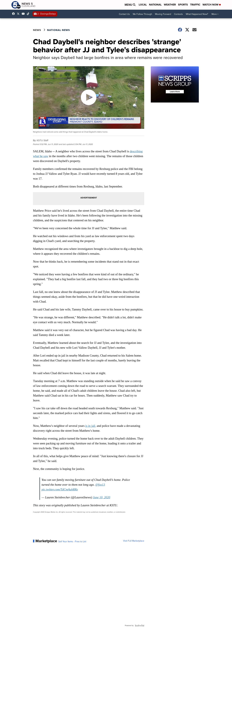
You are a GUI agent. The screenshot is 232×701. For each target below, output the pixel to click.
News (37, 30)
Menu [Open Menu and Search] (130, 4)
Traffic (195, 4)
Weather (170, 4)
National (155, 4)
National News (58, 30)
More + (215, 14)
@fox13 (100, 484)
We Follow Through (142, 14)
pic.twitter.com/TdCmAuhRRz (60, 489)
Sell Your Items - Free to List (72, 541)
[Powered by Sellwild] (139, 625)
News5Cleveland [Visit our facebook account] (14, 13)
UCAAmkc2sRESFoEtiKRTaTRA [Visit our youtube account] (24, 13)
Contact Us (124, 14)
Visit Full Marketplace (133, 541)
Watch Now (212, 4)
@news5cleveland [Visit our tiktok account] (29, 13)
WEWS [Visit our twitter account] (19, 13)
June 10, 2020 (101, 497)
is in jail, (90, 425)
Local (143, 4)
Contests (178, 14)
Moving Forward (163, 14)
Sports (183, 4)
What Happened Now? (197, 14)
